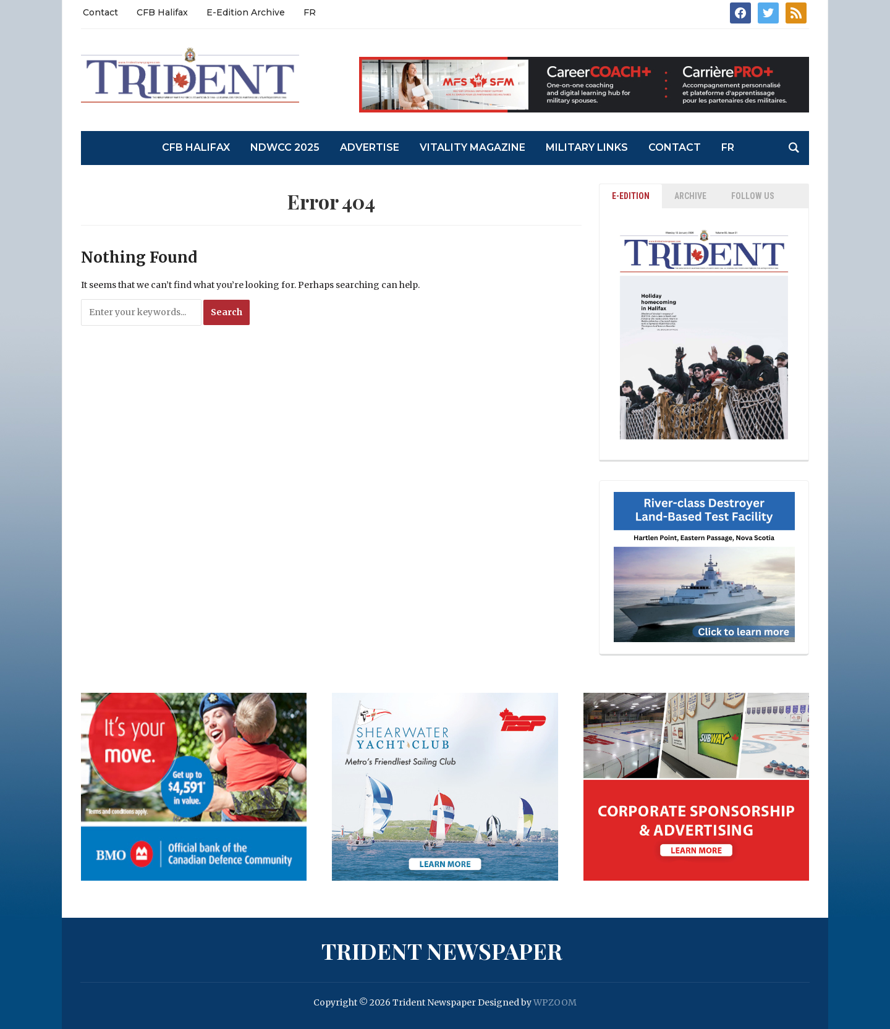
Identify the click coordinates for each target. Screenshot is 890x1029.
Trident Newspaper (441, 950)
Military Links (587, 147)
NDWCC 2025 (285, 147)
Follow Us (752, 196)
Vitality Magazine (472, 147)
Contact (100, 12)
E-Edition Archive (245, 12)
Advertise (369, 147)
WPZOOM (555, 1002)
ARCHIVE (690, 196)
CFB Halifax (162, 12)
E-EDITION (631, 196)
